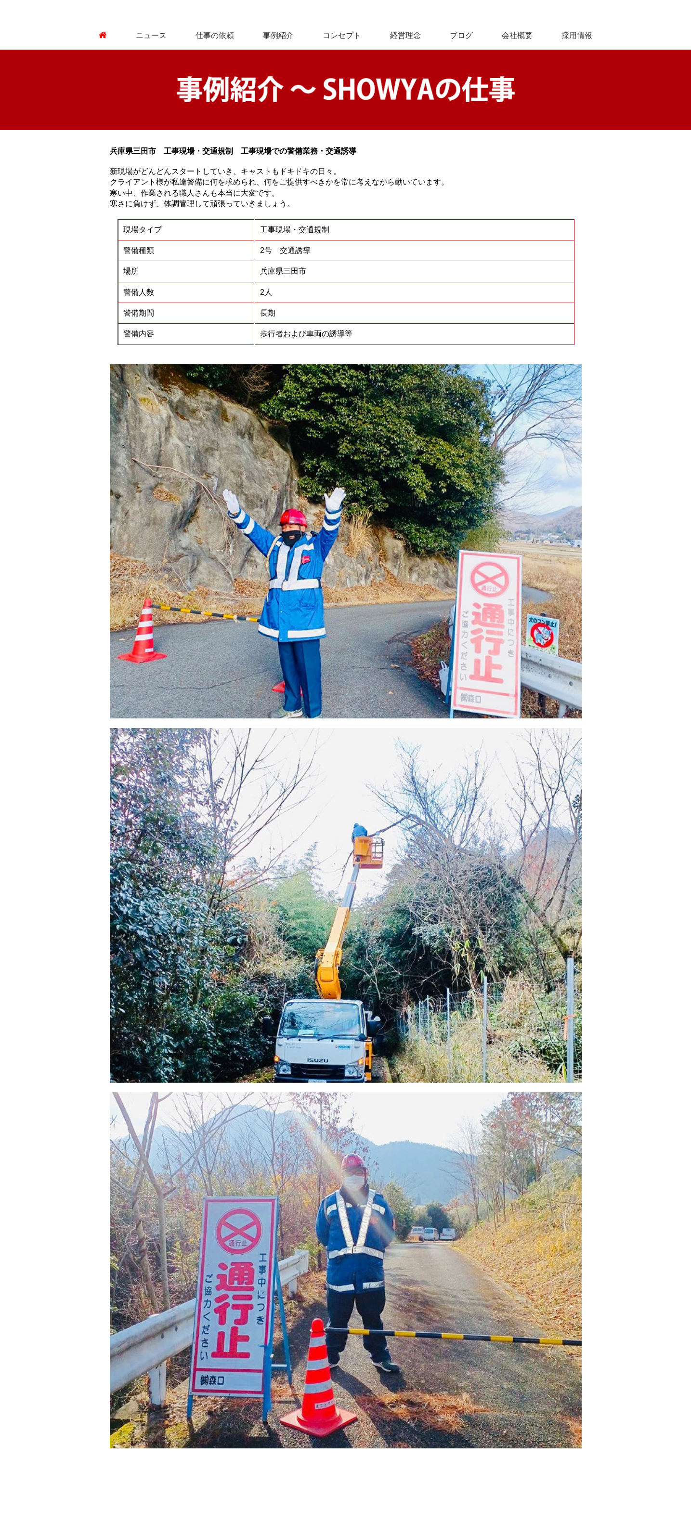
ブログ (461, 35)
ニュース (151, 35)
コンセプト (342, 35)
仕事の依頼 (215, 35)
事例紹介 (278, 35)
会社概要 (517, 35)
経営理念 (405, 35)
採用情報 (576, 35)
